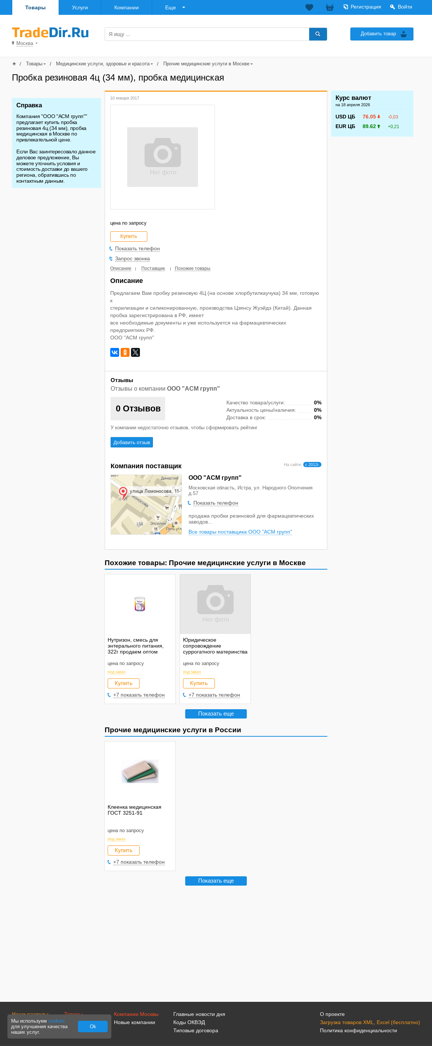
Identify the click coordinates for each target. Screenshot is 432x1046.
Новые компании (134, 1022)
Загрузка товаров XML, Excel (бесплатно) (370, 1022)
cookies (56, 1021)
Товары (35, 7)
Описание (120, 268)
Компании (126, 7)
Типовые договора (195, 1030)
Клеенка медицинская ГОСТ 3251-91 (134, 810)
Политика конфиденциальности (358, 1030)
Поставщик (153, 268)
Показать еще (216, 713)
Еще (170, 7)
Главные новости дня (199, 1014)
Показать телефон (137, 248)
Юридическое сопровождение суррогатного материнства (215, 646)
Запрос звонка (132, 258)
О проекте (332, 1014)
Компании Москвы (136, 1014)
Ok (93, 1026)
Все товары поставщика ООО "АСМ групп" (240, 532)
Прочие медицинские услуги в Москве (206, 63)
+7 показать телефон (139, 695)
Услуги (80, 7)
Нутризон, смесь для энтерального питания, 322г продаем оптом (136, 646)
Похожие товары (192, 268)
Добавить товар (378, 33)
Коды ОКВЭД (189, 1022)
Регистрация (366, 7)
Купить (123, 683)
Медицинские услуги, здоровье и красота (103, 63)
